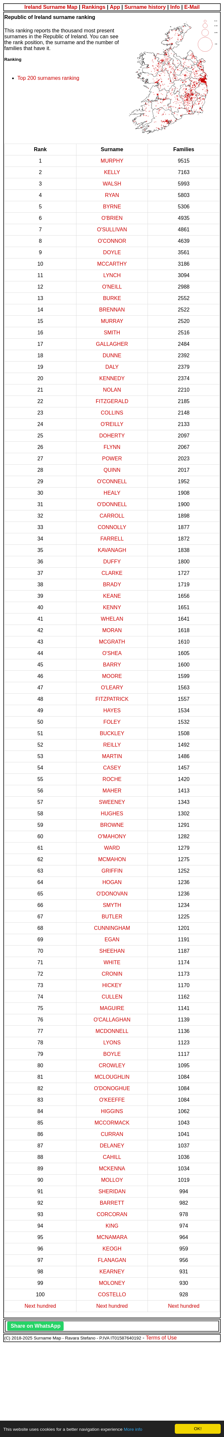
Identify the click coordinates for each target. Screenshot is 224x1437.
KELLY (112, 172)
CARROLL (112, 516)
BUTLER (112, 916)
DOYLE (112, 252)
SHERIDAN (112, 1191)
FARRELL (112, 538)
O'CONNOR (112, 241)
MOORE (112, 676)
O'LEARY (112, 687)
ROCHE (112, 779)
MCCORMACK (112, 1123)
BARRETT (112, 1203)
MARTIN (112, 756)
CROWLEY (112, 1065)
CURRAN (112, 1134)
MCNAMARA (112, 1237)
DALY (112, 367)
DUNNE (112, 355)
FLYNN (112, 447)
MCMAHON (112, 859)
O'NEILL (112, 287)
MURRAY (112, 321)
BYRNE (112, 206)
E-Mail (192, 7)
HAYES (112, 710)
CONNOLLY (112, 527)
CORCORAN (112, 1214)
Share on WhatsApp (35, 1326)
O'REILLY (112, 424)
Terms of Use (161, 1337)
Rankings (93, 7)
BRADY (112, 584)
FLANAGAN (112, 1260)
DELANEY (112, 1145)
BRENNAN (112, 309)
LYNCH (112, 275)
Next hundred (40, 1306)
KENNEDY (112, 378)
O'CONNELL (112, 481)
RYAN (112, 195)
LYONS (112, 1042)
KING (112, 1226)
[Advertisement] (112, 1388)
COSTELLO (112, 1294)
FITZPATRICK (112, 699)
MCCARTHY (112, 264)
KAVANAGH (112, 550)
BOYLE (112, 1054)
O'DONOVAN (112, 893)
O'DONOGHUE (112, 1088)
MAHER (112, 790)
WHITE (112, 962)
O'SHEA (112, 653)
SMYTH (112, 905)
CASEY (112, 768)
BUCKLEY (112, 733)
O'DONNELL (112, 504)
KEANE (112, 596)
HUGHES (112, 813)
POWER (112, 458)
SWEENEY (112, 802)
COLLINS (112, 413)
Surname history (145, 7)
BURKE (112, 298)
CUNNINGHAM (112, 928)
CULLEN (112, 997)
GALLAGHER (112, 344)
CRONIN (112, 974)
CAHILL (112, 1157)
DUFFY (112, 561)
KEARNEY (111, 1271)
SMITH (112, 332)
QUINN (112, 470)
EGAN (112, 939)
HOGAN (112, 882)
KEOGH (112, 1248)
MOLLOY (112, 1180)
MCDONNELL (111, 1031)
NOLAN (112, 390)
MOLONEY (112, 1283)
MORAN (112, 630)
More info (133, 1429)
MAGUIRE (112, 1008)
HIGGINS (112, 1111)
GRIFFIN (111, 871)
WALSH (112, 183)
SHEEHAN (112, 951)
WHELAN (112, 619)
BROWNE (112, 825)
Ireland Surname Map (50, 7)
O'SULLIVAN (112, 229)
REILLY (112, 745)
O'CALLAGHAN (111, 1019)
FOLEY (111, 722)
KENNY (112, 607)
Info (175, 7)
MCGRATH (112, 642)
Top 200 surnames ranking (48, 78)
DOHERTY (112, 435)
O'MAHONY (112, 836)
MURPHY (112, 161)
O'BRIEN (111, 218)
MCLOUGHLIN (112, 1077)
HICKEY (112, 985)
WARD (112, 848)
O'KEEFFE (112, 1100)
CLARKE (111, 573)
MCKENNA (112, 1168)
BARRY (112, 664)
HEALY (112, 493)
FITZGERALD (112, 401)
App (115, 7)
